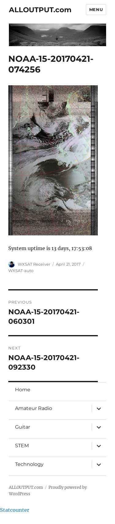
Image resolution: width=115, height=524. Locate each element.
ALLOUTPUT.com (40, 10)
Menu (96, 9)
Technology (29, 464)
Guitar (22, 427)
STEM (22, 445)
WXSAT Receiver (34, 264)
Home (22, 390)
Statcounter (14, 510)
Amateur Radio (33, 408)
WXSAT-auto (20, 270)
